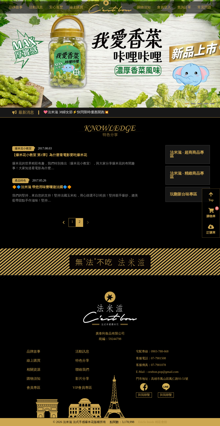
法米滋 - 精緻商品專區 (187, 175)
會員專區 (33, 387)
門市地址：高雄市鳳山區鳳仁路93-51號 (162, 378)
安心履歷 (56, 7)
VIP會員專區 (82, 387)
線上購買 (76, 7)
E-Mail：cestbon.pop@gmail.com (157, 371)
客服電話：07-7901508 (151, 358)
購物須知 (144, 7)
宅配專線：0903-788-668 (152, 351)
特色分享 (82, 360)
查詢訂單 (184, 7)
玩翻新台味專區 (183, 194)
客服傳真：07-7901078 (151, 365)
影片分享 (82, 378)
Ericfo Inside (146, 422)
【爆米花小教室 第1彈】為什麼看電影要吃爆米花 (49, 155)
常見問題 (204, 7)
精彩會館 (161, 422)
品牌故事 (16, 7)
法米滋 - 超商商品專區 (187, 154)
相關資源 (33, 369)
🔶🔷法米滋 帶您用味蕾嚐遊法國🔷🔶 (42, 187)
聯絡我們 (82, 369)
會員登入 (164, 7)
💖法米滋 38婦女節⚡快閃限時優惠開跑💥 (76, 112)
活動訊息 (36, 7)
